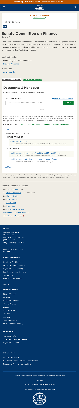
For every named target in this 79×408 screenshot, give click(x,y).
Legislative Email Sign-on (12, 262)
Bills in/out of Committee (32, 80)
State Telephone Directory (13, 324)
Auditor (6, 307)
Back (8, 130)
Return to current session (53, 2)
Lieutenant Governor (11, 301)
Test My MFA (8, 275)
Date (15, 125)
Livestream (7, 72)
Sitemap (6, 357)
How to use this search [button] (62, 98)
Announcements (9, 336)
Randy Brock (11, 206)
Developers (39, 380)
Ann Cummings (12, 189)
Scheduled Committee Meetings (15, 339)
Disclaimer (6, 285)
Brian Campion (11, 199)
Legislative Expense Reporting (14, 272)
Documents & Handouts (11, 80)
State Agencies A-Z (10, 320)
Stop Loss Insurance (18, 141)
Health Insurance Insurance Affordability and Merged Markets (35, 153)
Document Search (39, 98)
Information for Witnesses (13, 216)
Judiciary (6, 317)
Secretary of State (10, 310)
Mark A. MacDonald (13, 193)
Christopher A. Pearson (15, 209)
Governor (6, 297)
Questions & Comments (12, 361)
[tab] (12, 80)
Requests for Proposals (11, 364)
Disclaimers (15, 357)
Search (68, 103)
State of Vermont (9, 294)
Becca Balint (11, 203)
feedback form (51, 375)
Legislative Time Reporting (13, 269)
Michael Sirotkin (12, 196)
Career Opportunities (30, 361)
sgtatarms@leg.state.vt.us (13, 243)
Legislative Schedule (11, 343)
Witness (47, 125)
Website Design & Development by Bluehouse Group (39, 389)
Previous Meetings (11, 64)
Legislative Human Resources (14, 265)
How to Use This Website (12, 279)
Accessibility (26, 364)
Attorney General (9, 304)
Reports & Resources (61, 125)
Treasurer (6, 314)
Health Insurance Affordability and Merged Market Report (34, 159)
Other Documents (33, 125)
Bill (22, 125)
